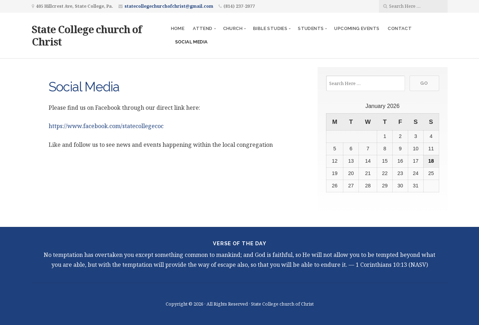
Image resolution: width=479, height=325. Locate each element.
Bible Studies (270, 28)
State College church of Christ (87, 35)
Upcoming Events (356, 28)
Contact (400, 28)
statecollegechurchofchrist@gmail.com (168, 6)
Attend (202, 28)
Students (311, 28)
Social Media (191, 41)
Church (232, 28)
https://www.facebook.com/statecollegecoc (106, 126)
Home (178, 28)
